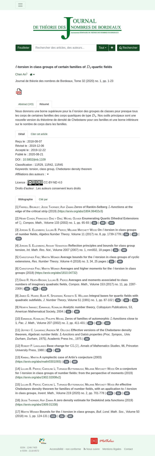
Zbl (94, 223)
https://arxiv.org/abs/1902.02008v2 (38, 377)
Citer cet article (39, 134)
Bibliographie (25, 199)
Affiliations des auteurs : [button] (32, 174)
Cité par (43, 199)
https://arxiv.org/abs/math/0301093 (38, 361)
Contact (128, 449)
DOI (111, 223)
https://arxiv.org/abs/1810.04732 (56, 272)
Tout (101, 47)
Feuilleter (23, 47)
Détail (21, 134)
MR (102, 223)
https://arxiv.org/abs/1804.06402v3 (80, 211)
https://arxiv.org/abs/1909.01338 (36, 404)
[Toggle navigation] (20, 5)
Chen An (20, 74)
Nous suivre (92, 449)
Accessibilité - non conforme (65, 449)
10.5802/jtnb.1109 (34, 159)
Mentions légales (111, 449)
